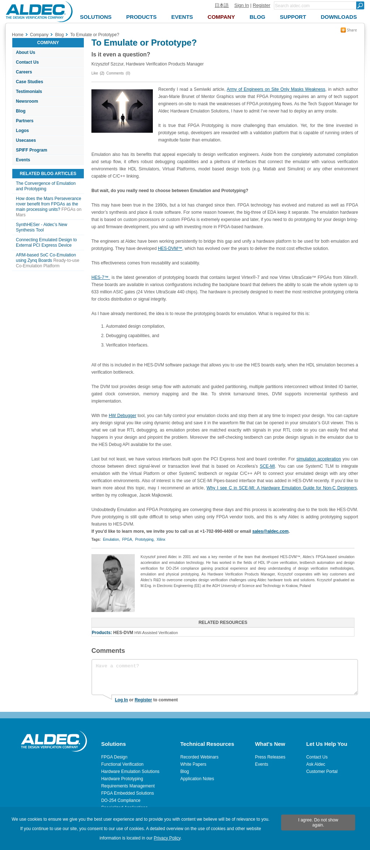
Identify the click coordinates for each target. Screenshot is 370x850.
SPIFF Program (31, 150)
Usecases (26, 140)
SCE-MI (267, 466)
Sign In (241, 5)
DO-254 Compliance (121, 800)
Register (261, 5)
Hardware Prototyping (122, 778)
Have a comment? (224, 677)
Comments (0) (118, 73)
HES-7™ (100, 277)
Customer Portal (321, 771)
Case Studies (29, 81)
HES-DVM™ (170, 248)
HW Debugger (122, 415)
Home (17, 34)
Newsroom (27, 101)
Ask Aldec (315, 764)
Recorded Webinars (199, 757)
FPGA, (127, 539)
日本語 (222, 5)
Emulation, (111, 539)
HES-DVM (123, 632)
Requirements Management (128, 786)
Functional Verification (122, 764)
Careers (24, 72)
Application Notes (197, 778)
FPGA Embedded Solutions (127, 793)
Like (94, 73)
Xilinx (161, 539)
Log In (121, 699)
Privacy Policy (167, 838)
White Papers (193, 764)
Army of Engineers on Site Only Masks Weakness (276, 89)
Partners (25, 120)
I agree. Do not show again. (318, 822)
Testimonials (29, 91)
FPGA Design (114, 757)
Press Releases (270, 757)
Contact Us (27, 62)
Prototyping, (144, 539)
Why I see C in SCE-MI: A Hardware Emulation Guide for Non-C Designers (282, 487)
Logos (22, 130)
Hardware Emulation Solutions (130, 771)
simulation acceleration (318, 459)
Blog (21, 111)
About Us (25, 52)
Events (23, 159)
